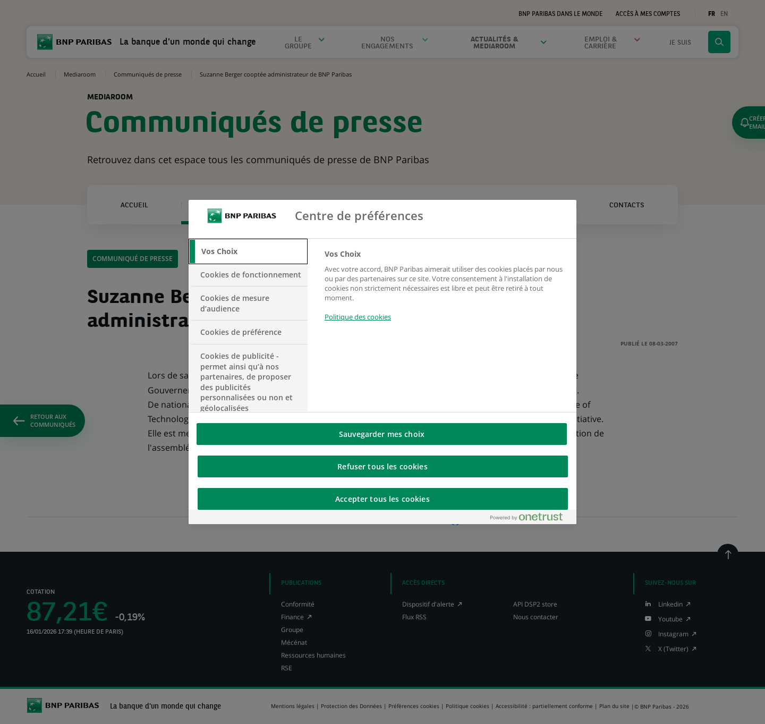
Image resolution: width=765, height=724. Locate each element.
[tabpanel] (446, 291)
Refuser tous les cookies (382, 466)
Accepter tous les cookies (382, 499)
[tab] (248, 251)
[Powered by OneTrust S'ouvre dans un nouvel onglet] (530, 519)
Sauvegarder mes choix (381, 434)
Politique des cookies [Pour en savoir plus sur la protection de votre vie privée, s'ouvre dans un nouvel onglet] (358, 317)
